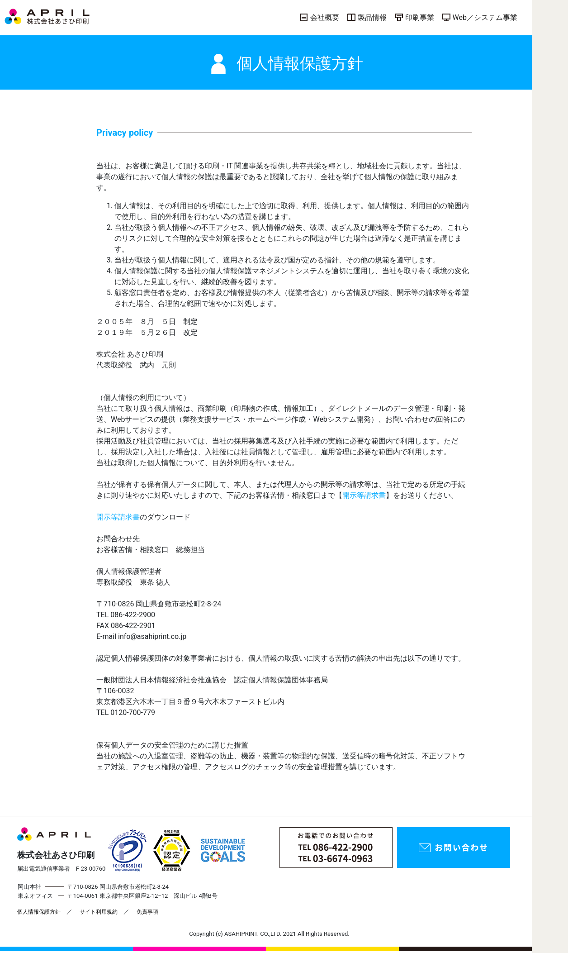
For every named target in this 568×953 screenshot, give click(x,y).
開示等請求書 (364, 495)
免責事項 (147, 912)
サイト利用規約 (99, 912)
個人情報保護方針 (39, 912)
